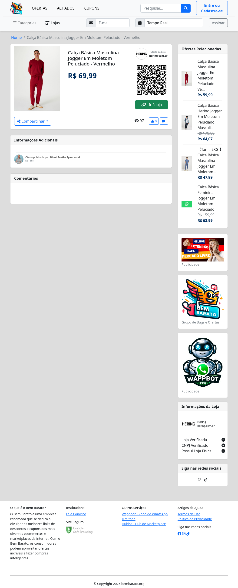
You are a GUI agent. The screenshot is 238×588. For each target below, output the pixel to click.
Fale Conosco (76, 514)
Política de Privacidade (195, 519)
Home (16, 37)
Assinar (218, 22)
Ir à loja (151, 104)
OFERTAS (39, 8)
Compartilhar (31, 121)
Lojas (52, 22)
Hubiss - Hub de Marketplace (144, 524)
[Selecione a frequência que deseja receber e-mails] (173, 22)
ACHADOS (65, 8)
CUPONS (91, 8)
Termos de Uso (189, 514)
